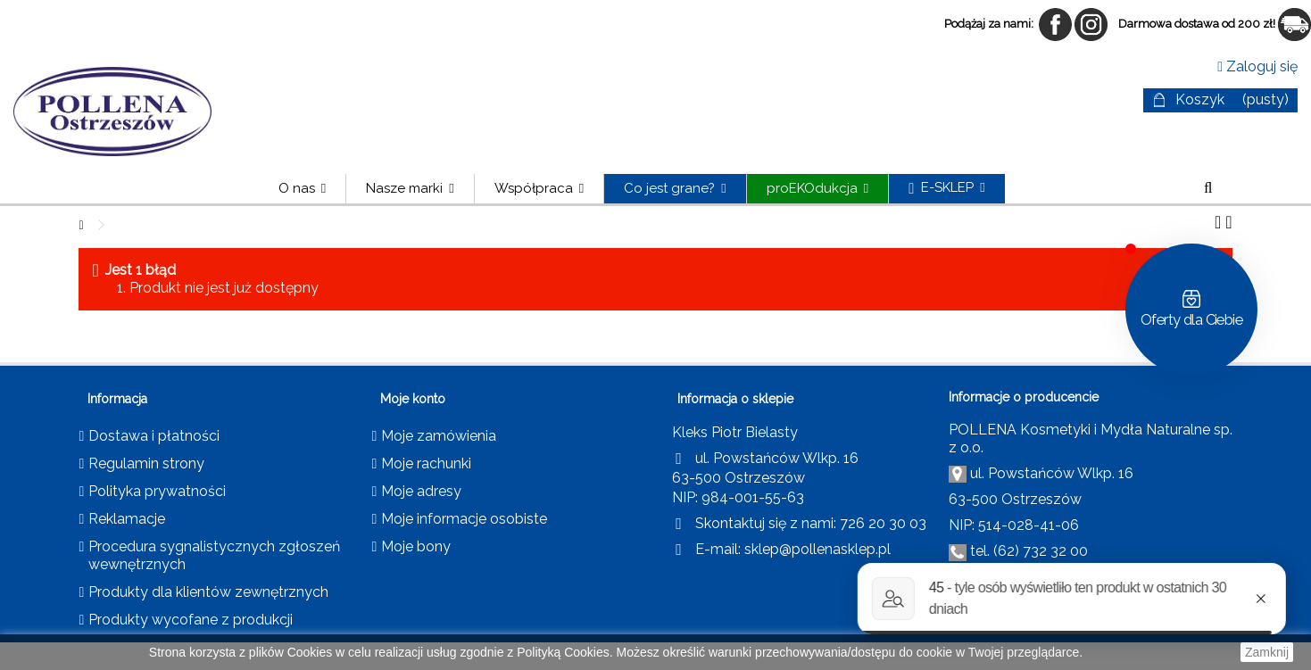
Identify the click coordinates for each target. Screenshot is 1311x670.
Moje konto (412, 399)
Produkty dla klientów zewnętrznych (208, 591)
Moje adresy (421, 491)
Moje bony (416, 546)
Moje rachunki (426, 463)
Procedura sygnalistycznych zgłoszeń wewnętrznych (214, 555)
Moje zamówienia (438, 435)
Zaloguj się (1257, 66)
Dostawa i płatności (154, 435)
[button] (409, 188)
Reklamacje (126, 518)
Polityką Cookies (563, 652)
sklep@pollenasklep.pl (817, 549)
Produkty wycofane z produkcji (190, 619)
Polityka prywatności (157, 491)
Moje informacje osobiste (464, 518)
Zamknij (1267, 652)
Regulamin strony (146, 463)
